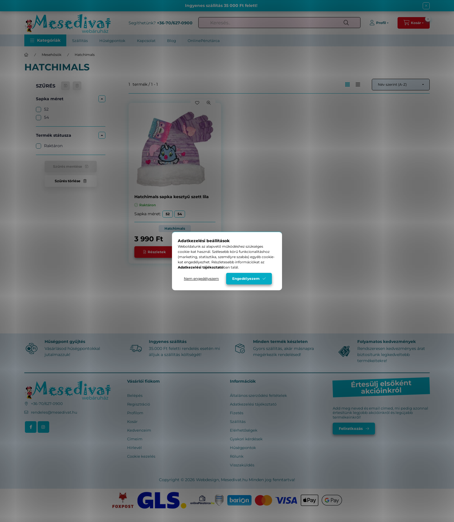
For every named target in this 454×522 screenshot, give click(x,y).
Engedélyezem (246, 278)
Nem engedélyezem (201, 278)
